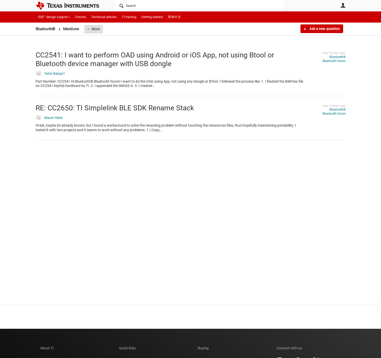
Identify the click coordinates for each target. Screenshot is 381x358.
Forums (80, 17)
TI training (129, 17)
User (343, 5)
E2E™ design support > (54, 17)
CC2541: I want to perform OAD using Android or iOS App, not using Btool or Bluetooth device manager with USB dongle (155, 59)
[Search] (200, 5)
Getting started (152, 17)
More (96, 29)
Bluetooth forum (334, 61)
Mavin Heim (53, 118)
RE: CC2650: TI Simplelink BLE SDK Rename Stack (115, 108)
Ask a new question (324, 29)
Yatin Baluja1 (54, 73)
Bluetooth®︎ (337, 57)
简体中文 (174, 17)
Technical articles (104, 17)
